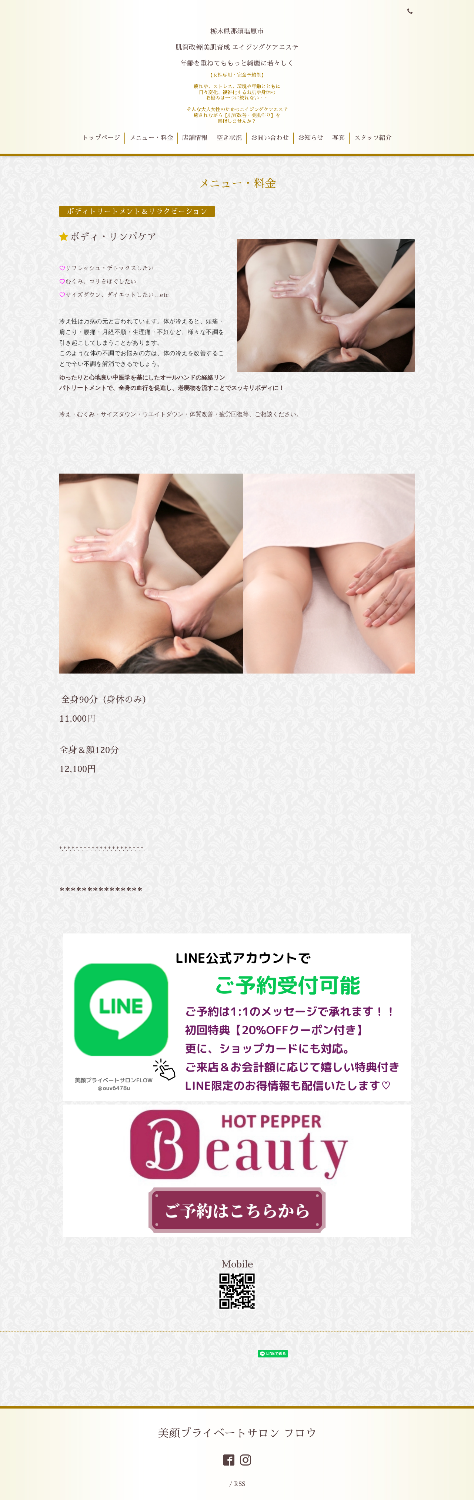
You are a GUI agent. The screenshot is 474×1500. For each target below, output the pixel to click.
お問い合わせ (270, 138)
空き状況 (229, 138)
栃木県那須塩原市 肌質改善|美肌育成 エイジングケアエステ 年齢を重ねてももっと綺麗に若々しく (237, 47)
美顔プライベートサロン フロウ (237, 1433)
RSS (239, 1484)
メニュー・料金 (151, 138)
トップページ (101, 138)
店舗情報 (194, 138)
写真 (338, 138)
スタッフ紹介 (373, 138)
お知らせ (310, 138)
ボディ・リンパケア (113, 237)
